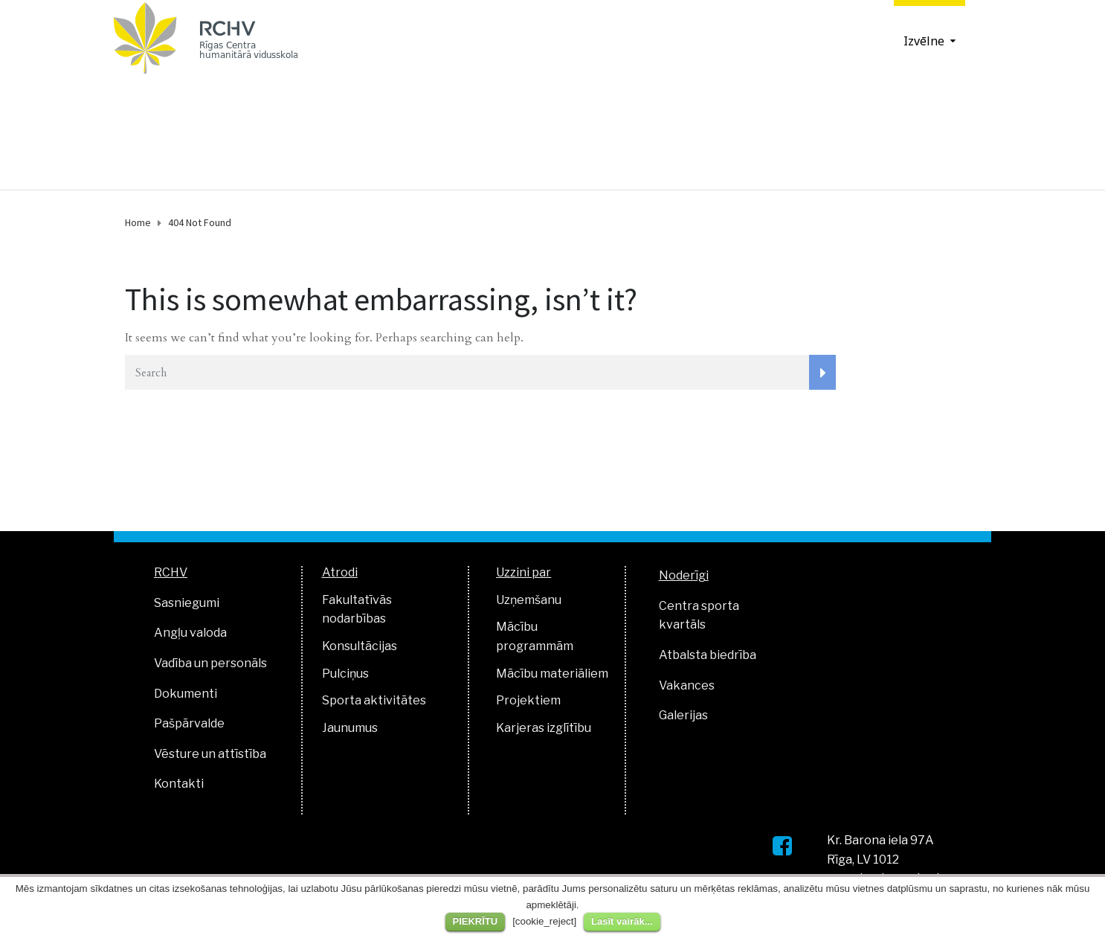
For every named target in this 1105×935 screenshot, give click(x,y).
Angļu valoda (190, 633)
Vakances (687, 685)
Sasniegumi (186, 603)
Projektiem (528, 700)
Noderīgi (684, 575)
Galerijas (683, 715)
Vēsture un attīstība (210, 754)
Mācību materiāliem (552, 673)
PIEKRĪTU (475, 921)
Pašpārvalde (189, 723)
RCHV (170, 572)
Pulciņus (345, 673)
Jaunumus (350, 728)
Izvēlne (923, 40)
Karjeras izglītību (543, 728)
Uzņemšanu (528, 600)
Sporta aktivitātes (374, 700)
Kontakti (179, 784)
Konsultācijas (359, 646)
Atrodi (340, 572)
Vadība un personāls (210, 663)
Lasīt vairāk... (621, 921)
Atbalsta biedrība (707, 655)
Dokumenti (185, 694)
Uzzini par (523, 572)
